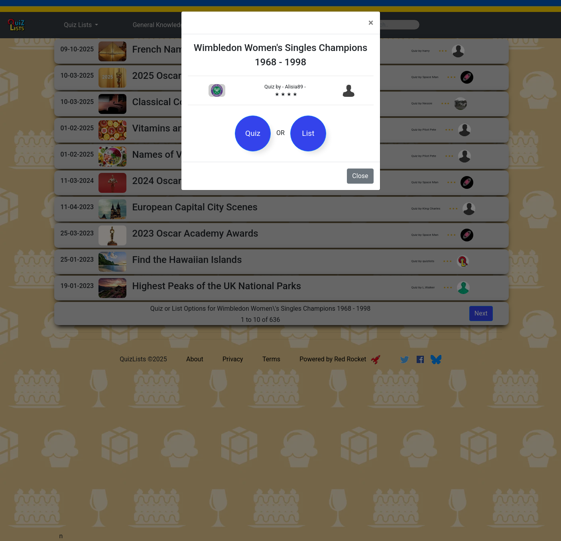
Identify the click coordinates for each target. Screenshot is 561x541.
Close (360, 176)
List (308, 133)
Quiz (252, 133)
